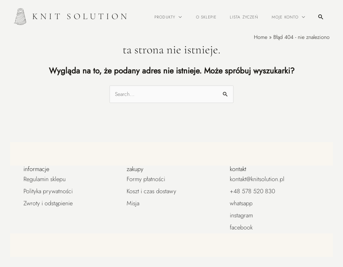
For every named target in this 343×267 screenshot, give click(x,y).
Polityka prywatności (48, 191)
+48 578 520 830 (252, 191)
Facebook (241, 227)
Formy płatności (146, 179)
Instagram (241, 215)
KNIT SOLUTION (81, 16)
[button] (320, 16)
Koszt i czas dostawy (151, 191)
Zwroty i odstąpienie (48, 203)
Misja (133, 203)
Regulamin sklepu (44, 179)
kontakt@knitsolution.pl (257, 179)
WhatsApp (241, 203)
